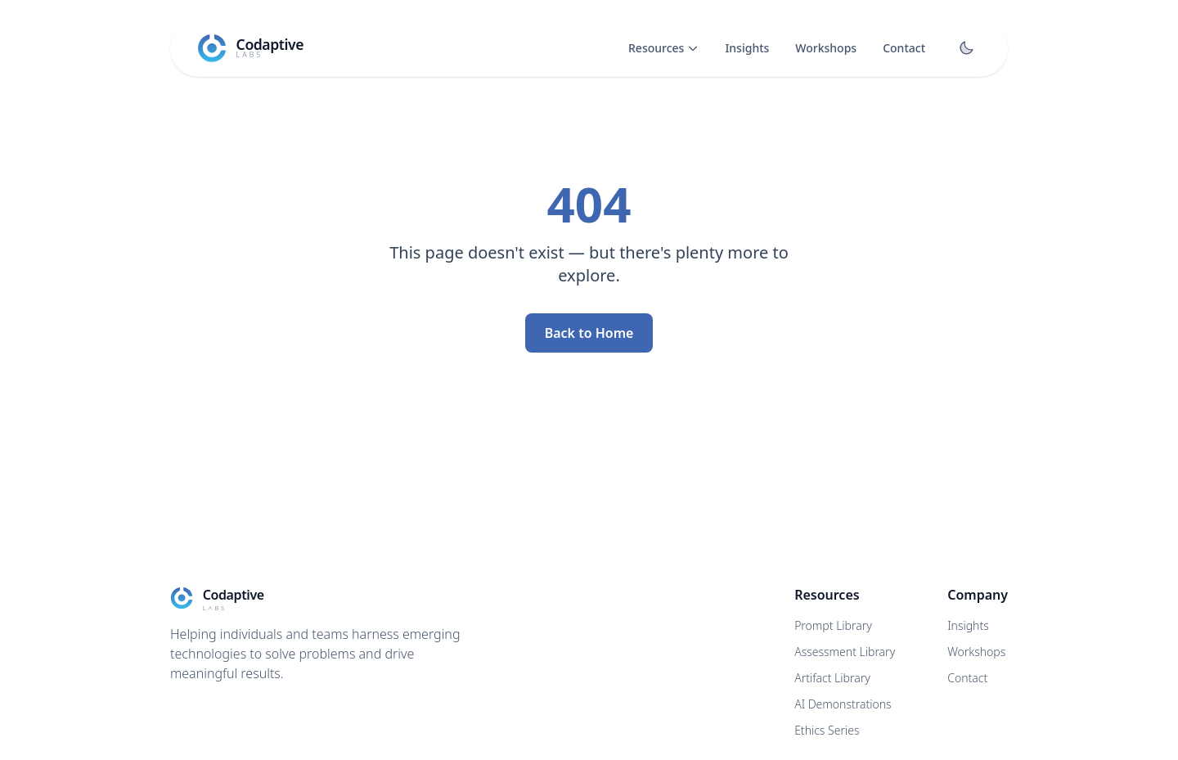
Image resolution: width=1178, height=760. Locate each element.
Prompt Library (833, 625)
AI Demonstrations (842, 704)
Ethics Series (826, 730)
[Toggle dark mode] (966, 48)
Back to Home (589, 333)
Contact (904, 48)
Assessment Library (844, 651)
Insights (747, 48)
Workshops (826, 48)
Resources (663, 48)
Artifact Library (832, 678)
